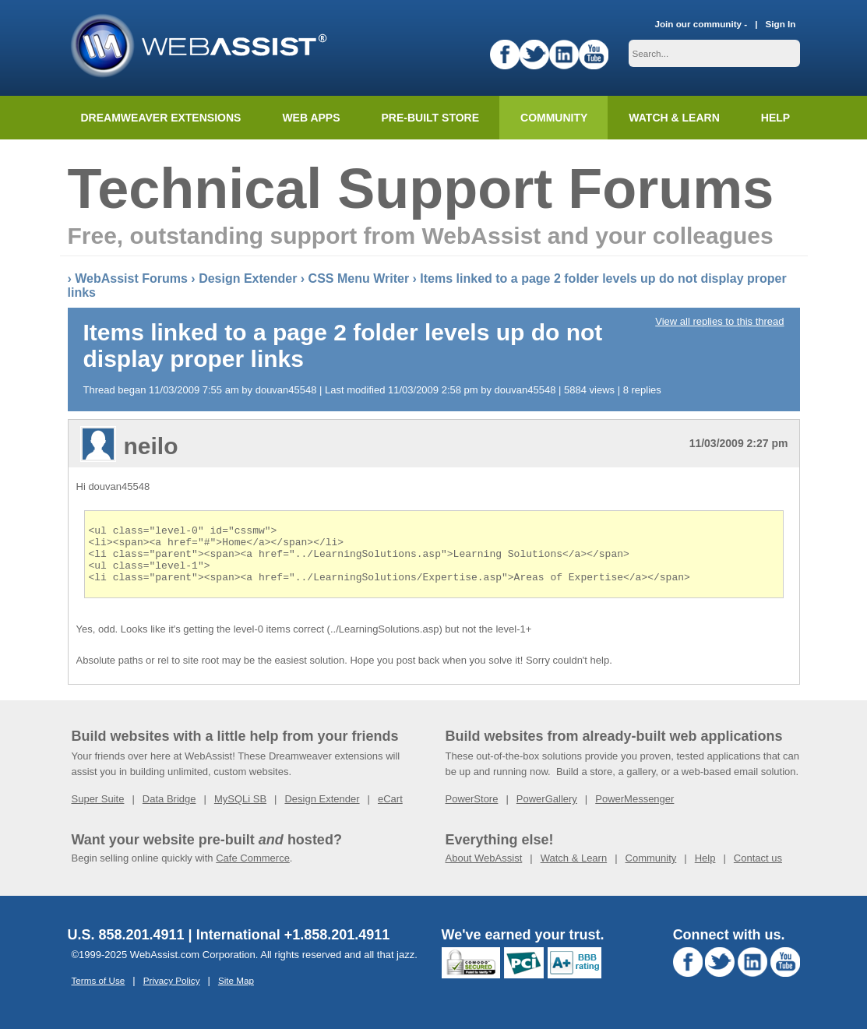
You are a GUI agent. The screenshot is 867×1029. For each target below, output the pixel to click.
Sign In (781, 24)
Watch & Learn (674, 117)
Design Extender (248, 278)
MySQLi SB (240, 810)
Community (553, 117)
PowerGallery (546, 810)
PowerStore (472, 810)
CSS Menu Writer (359, 278)
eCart (390, 810)
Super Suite (98, 810)
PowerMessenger (634, 810)
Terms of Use (98, 992)
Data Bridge (169, 810)
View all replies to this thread (719, 321)
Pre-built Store (431, 117)
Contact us (758, 870)
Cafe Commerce (253, 870)
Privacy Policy (171, 992)
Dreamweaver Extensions (161, 117)
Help (705, 870)
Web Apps (311, 117)
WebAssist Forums (131, 278)
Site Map (236, 992)
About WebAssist (484, 870)
